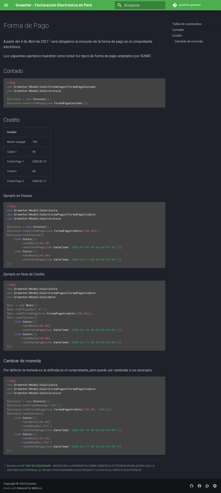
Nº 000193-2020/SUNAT (36, 465)
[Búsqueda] (140, 5)
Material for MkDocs (29, 488)
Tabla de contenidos (187, 24)
